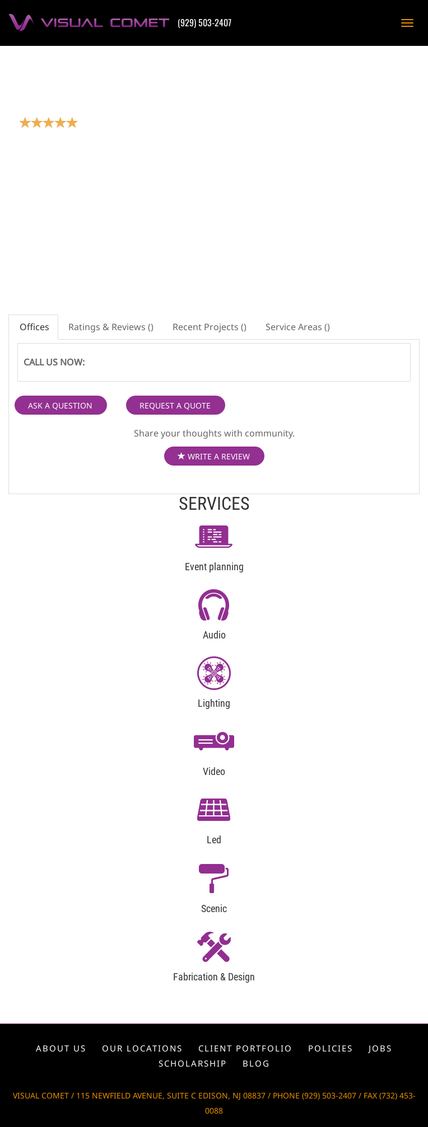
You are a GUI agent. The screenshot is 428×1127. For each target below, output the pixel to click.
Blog (256, 1063)
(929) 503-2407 (204, 22)
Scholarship (193, 1063)
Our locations (142, 1048)
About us (61, 1048)
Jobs (380, 1048)
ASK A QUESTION (60, 405)
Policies (330, 1048)
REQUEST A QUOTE (175, 405)
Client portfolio (245, 1048)
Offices (33, 327)
